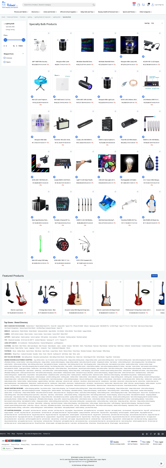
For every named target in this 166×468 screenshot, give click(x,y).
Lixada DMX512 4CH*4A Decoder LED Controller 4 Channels (62, 180)
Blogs (13, 434)
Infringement (5, 444)
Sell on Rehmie (59, 444)
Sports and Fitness (129, 12)
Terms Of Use (15, 444)
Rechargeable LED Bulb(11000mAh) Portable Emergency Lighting (129, 180)
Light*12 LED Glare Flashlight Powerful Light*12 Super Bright (84, 180)
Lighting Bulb (9, 24)
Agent (158, 442)
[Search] (59, 5)
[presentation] (161, 297)
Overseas (9, 58)
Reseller (68, 444)
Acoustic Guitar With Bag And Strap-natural (78, 310)
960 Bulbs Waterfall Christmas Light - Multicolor (107, 62)
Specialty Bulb (10, 27)
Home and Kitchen (50, 12)
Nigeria (8, 62)
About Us (3, 434)
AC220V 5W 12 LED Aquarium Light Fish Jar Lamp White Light (151, 62)
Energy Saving (10, 29)
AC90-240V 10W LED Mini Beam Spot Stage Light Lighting (84, 99)
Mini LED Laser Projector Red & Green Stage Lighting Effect (40, 99)
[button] (156, 23)
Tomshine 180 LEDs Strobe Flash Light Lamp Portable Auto (62, 140)
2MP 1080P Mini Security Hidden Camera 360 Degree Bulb (40, 62)
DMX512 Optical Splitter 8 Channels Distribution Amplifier (107, 140)
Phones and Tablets (21, 12)
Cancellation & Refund (38, 444)
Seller (145, 442)
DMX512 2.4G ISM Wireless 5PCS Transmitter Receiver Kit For (84, 220)
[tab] (14, 54)
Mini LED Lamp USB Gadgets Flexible (40, 260)
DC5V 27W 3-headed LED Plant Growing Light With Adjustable (84, 260)
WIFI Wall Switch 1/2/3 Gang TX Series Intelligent (62, 99)
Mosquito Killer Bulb (40, 140)
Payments (20, 434)
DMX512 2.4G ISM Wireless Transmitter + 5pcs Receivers (151, 140)
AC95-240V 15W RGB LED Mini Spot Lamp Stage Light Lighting (40, 180)
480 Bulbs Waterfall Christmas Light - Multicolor (84, 62)
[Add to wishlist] (29, 282)
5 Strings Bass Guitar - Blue (47, 310)
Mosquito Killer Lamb (62, 62)
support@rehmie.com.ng (78, 461)
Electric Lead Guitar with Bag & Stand (108, 310)
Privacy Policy (25, 444)
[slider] (5, 40)
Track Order (49, 445)
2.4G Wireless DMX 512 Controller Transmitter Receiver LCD (151, 99)
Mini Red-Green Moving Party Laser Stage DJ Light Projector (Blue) (107, 220)
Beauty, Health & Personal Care (108, 12)
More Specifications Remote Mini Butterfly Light (40, 220)
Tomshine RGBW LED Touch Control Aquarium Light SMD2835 (129, 220)
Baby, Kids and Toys (88, 12)
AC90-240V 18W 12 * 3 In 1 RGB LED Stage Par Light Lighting (62, 260)
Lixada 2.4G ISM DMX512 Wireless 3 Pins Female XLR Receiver (84, 140)
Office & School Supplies (68, 12)
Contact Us (46, 434)
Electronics (36, 12)
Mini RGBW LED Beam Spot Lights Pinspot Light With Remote (151, 220)
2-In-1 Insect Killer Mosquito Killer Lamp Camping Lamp (151, 180)
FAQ (8, 434)
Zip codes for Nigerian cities (33, 434)
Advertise (133, 442)
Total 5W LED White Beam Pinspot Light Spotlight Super (129, 140)
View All (154, 276)
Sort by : (147, 23)
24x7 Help (75, 444)
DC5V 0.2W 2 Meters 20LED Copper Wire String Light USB (129, 99)
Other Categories (146, 12)
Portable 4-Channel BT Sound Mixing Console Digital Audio (62, 220)
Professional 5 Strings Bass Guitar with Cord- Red (138, 310)
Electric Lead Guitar (17, 310)
